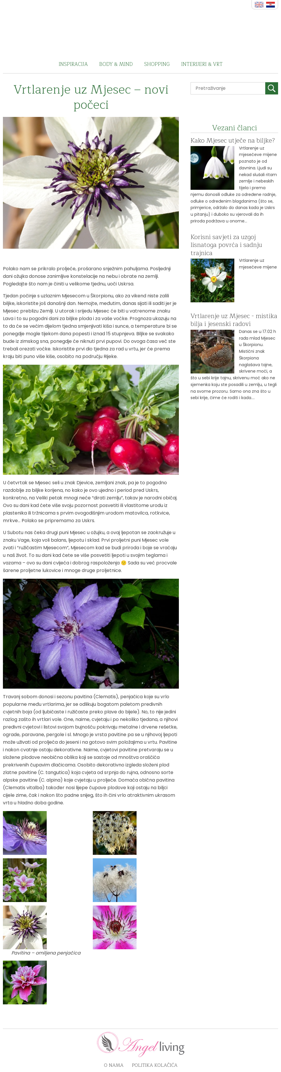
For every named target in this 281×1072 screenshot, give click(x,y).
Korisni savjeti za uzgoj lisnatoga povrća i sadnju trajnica (226, 245)
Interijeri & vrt (202, 64)
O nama (113, 1065)
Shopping (157, 64)
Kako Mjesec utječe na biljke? (233, 140)
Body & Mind (116, 64)
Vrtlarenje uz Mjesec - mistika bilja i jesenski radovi (234, 320)
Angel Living (140, 28)
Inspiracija (73, 64)
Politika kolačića (154, 1065)
